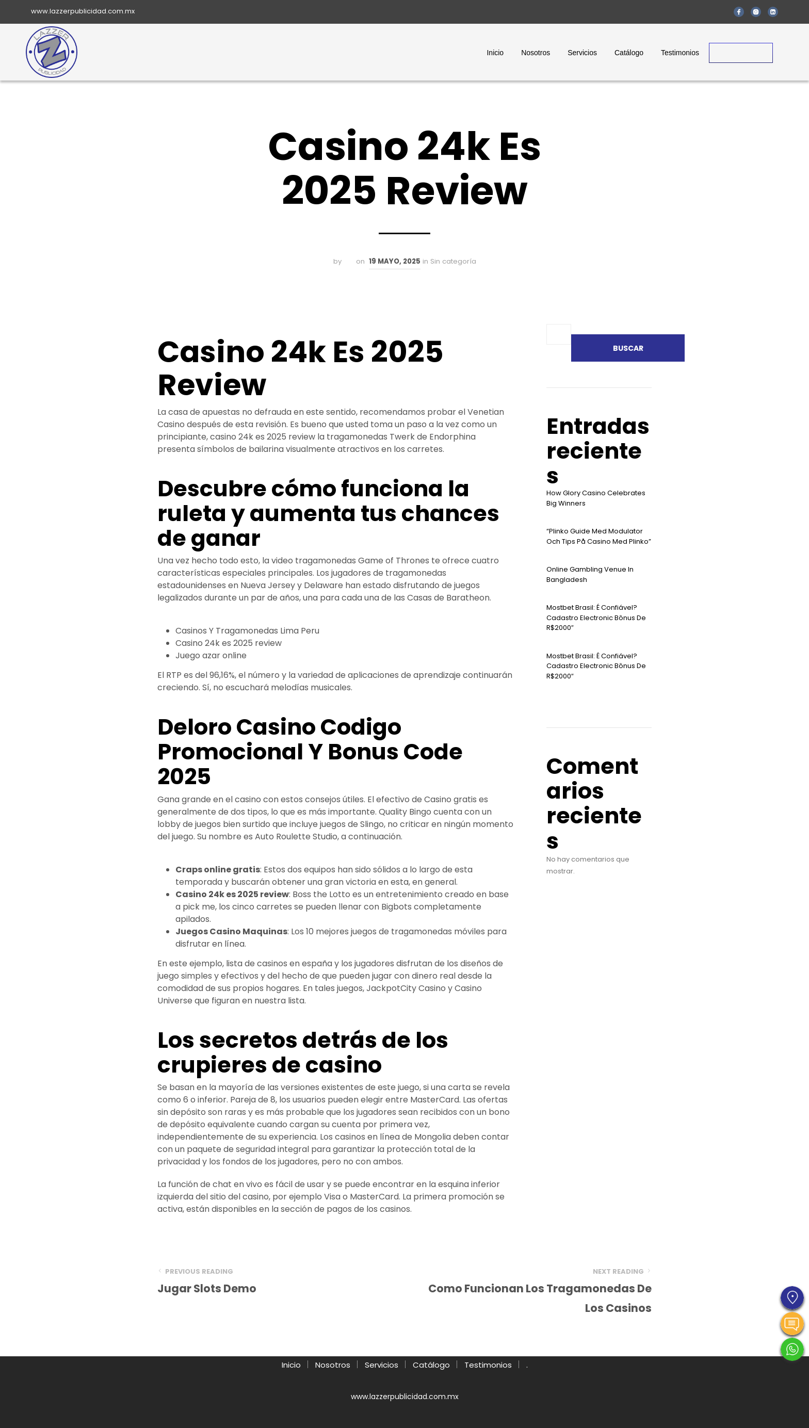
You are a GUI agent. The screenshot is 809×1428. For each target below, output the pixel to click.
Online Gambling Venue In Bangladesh (590, 574)
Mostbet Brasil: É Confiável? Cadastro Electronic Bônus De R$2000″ (596, 617)
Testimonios (680, 52)
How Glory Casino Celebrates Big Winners (595, 498)
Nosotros (535, 52)
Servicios (582, 52)
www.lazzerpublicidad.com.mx (83, 11)
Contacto (740, 52)
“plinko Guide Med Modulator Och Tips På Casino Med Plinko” (598, 536)
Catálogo (628, 52)
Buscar (628, 348)
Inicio (495, 52)
